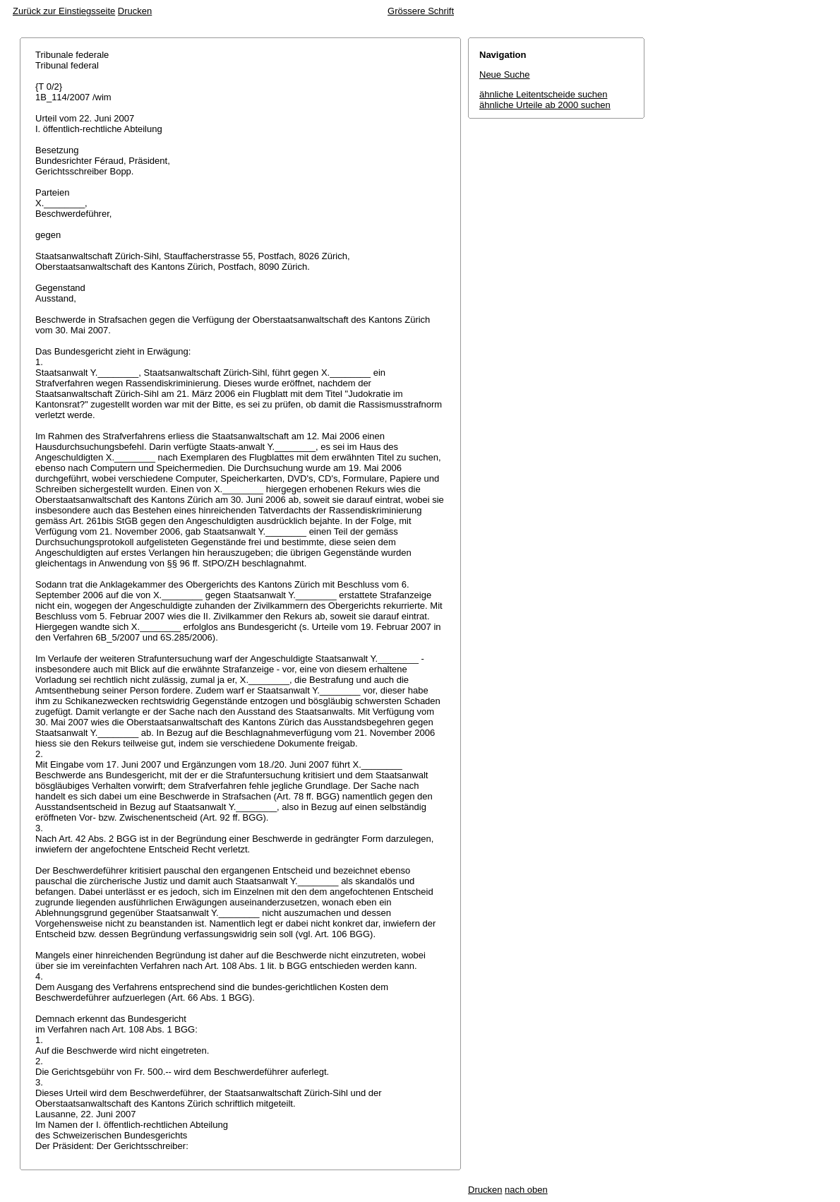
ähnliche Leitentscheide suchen (543, 94)
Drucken (135, 11)
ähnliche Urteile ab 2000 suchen (545, 105)
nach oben (526, 1189)
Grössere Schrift (421, 11)
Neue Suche (504, 74)
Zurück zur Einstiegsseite (64, 11)
